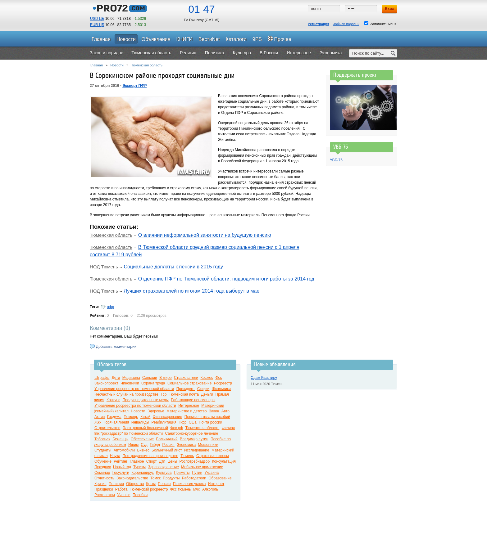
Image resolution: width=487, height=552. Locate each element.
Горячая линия (116, 422)
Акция (99, 417)
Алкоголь (210, 489)
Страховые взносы (212, 456)
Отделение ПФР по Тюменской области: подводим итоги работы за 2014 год (226, 278)
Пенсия (164, 484)
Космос (206, 377)
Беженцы (120, 439)
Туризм (139, 467)
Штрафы (101, 377)
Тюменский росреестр (149, 489)
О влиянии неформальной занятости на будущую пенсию (204, 235)
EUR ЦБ (97, 25)
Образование (219, 478)
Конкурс (113, 400)
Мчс (196, 489)
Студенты (102, 450)
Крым (151, 484)
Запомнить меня (380, 23)
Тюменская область (146, 65)
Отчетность (104, 478)
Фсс (218, 377)
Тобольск (102, 439)
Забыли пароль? (346, 24)
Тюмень (187, 456)
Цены (172, 461)
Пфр (182, 422)
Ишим (133, 444)
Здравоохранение (163, 467)
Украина (211, 472)
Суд (144, 444)
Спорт (151, 461)
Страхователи (186, 377)
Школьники (221, 389)
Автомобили (124, 450)
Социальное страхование (189, 383)
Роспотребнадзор (195, 461)
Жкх (97, 422)
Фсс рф (176, 428)
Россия (168, 444)
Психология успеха (189, 484)
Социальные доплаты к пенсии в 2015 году (173, 266)
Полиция (116, 484)
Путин (197, 472)
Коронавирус (142, 472)
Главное (137, 461)
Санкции (149, 377)
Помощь (131, 417)
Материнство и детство (186, 411)
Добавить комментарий (116, 346)
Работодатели (194, 478)
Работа (121, 489)
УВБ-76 (336, 160)
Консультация (224, 461)
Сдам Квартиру (264, 377)
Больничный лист (167, 450)
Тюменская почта (184, 394)
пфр (110, 307)
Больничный (167, 439)
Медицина (131, 377)
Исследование (196, 450)
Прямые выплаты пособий (207, 417)
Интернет (216, 484)
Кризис (100, 484)
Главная (96, 65)
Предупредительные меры (145, 400)
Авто (225, 411)
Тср (163, 394)
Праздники (103, 489)
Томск (155, 478)
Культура (163, 472)
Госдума (114, 417)
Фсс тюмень (180, 489)
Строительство (107, 428)
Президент (185, 389)
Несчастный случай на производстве (126, 394)
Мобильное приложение (202, 467)
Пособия (140, 495)
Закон (214, 411)
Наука (115, 456)
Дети (116, 377)
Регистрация (318, 24)
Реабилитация (164, 422)
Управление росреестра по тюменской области (135, 405)
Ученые (123, 495)
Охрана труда (153, 383)
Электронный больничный (145, 428)
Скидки (203, 389)
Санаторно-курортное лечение (191, 433)
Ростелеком (104, 495)
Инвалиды (140, 422)
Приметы (182, 472)
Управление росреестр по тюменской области (134, 389)
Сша (193, 422)
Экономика (186, 444)
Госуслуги (120, 472)
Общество (135, 484)
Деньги (207, 394)
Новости (117, 65)
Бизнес (143, 450)
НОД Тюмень (104, 266)
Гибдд (155, 444)
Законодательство (132, 478)
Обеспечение (142, 439)
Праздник (102, 467)
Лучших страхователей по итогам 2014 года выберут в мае (192, 291)
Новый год (122, 467)
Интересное (188, 405)
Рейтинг (120, 461)
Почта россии (210, 422)
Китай (145, 417)
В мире (165, 377)
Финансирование (167, 417)
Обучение (103, 461)
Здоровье (156, 411)
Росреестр (223, 383)
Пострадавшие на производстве (150, 456)
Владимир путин (194, 439)
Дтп (162, 461)
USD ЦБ (97, 18)
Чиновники (130, 383)
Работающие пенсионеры (193, 400)
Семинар (102, 472)
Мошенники (208, 444)
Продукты (171, 478)
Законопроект (106, 383)
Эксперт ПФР (134, 85)
